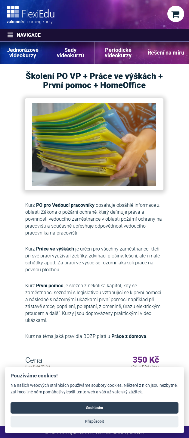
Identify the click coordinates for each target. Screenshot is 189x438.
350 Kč (146, 360)
